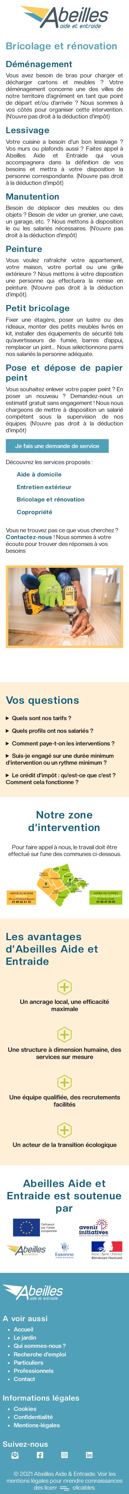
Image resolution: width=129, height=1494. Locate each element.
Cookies (25, 1408)
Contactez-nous (29, 537)
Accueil (23, 1329)
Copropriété (35, 512)
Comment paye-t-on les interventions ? (63, 743)
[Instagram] (64, 1455)
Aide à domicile (39, 474)
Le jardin (25, 1337)
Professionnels (34, 1370)
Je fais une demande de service (57, 446)
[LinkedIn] (89, 1455)
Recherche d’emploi (40, 1354)
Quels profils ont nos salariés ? (52, 730)
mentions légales (28, 1480)
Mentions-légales (37, 1425)
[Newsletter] (15, 1455)
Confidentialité (33, 1417)
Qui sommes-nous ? (40, 1345)
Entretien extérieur (44, 487)
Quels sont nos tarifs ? (41, 718)
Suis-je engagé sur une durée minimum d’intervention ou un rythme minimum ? (60, 759)
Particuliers (28, 1362)
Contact (24, 1379)
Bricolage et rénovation (51, 499)
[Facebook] (40, 1455)
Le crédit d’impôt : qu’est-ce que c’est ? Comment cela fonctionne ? (61, 779)
